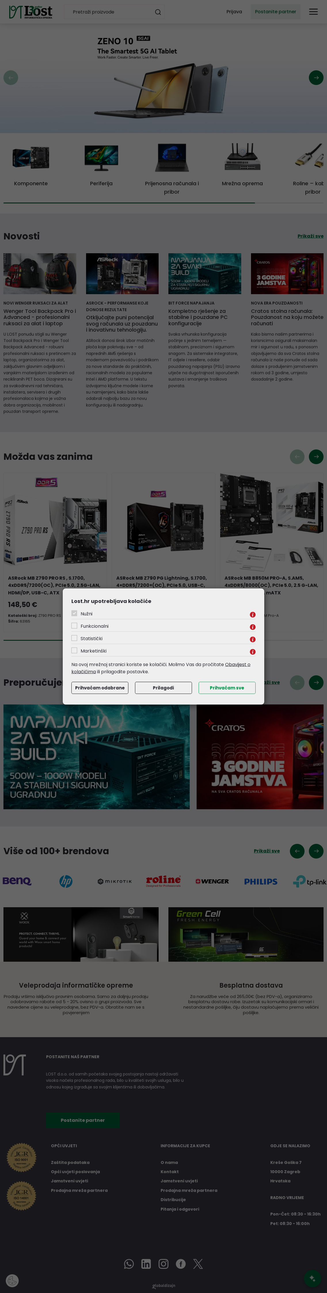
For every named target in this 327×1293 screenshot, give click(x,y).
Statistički (91, 638)
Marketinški (94, 650)
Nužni (86, 613)
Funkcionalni (95, 626)
